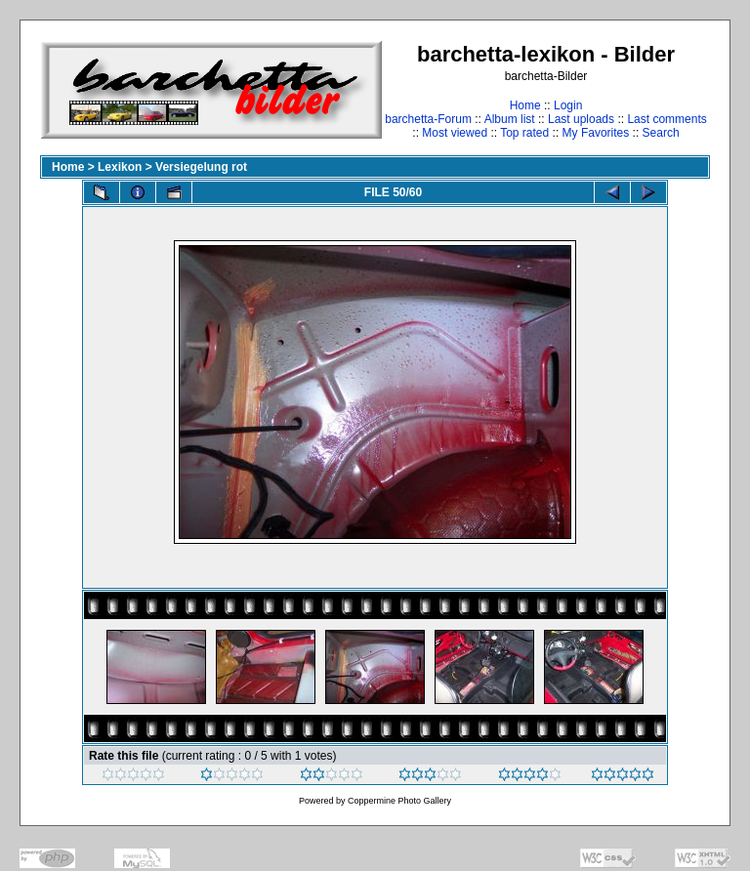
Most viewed (454, 133)
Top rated (524, 133)
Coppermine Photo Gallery (399, 801)
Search (661, 133)
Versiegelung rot (201, 167)
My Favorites (596, 133)
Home (525, 105)
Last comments (666, 119)
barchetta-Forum (428, 119)
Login (568, 105)
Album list (509, 119)
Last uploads (581, 119)
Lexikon (120, 167)
